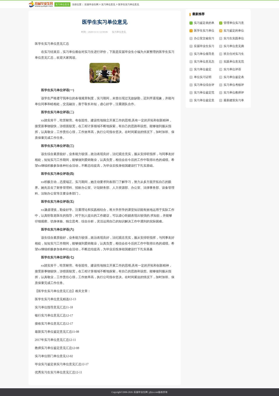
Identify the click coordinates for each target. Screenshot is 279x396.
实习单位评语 (232, 69)
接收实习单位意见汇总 (50, 323)
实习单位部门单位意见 (50, 356)
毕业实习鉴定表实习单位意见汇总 (58, 364)
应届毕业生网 (91, 4)
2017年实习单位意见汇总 (52, 339)
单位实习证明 (202, 77)
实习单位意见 (62, 4)
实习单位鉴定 (202, 69)
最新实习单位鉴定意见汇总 (53, 331)
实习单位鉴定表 (234, 77)
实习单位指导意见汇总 (50, 307)
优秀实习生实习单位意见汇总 (55, 372)
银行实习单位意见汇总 (50, 315)
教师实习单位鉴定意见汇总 (53, 348)
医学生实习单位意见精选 (52, 299)
